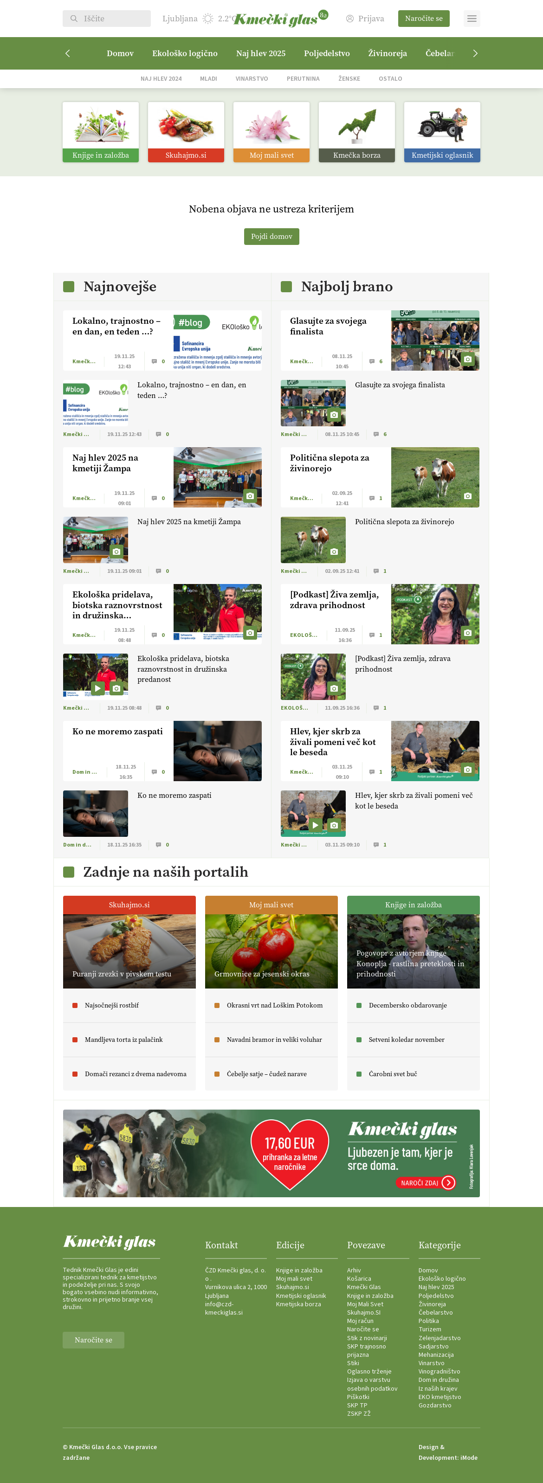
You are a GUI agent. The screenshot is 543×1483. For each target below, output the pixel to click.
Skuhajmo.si (292, 1287)
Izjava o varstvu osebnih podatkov (372, 1384)
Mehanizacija (436, 1355)
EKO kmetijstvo (440, 1397)
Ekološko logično (185, 53)
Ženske (349, 78)
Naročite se (424, 18)
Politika (429, 1321)
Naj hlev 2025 (260, 53)
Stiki (353, 1363)
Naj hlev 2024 (161, 78)
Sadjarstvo (434, 1346)
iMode (469, 1458)
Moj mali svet (294, 1279)
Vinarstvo (252, 78)
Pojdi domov (271, 236)
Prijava (365, 18)
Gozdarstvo (435, 1405)
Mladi (208, 78)
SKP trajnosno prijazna (366, 1351)
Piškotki (358, 1397)
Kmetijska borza (298, 1304)
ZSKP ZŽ (359, 1414)
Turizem (430, 1329)
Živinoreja (387, 53)
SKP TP (357, 1405)
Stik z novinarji (367, 1338)
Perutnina (303, 78)
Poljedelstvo (327, 53)
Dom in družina (439, 1380)
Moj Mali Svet (365, 1304)
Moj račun (360, 1321)
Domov (120, 53)
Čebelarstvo (436, 1312)
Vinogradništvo (439, 1371)
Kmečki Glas (364, 1287)
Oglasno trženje (369, 1371)
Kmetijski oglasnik (301, 1296)
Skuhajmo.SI (364, 1312)
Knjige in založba (299, 1270)
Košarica (359, 1279)
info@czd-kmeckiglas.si (224, 1308)
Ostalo (390, 78)
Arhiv (354, 1270)
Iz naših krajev (438, 1388)
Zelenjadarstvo (440, 1338)
